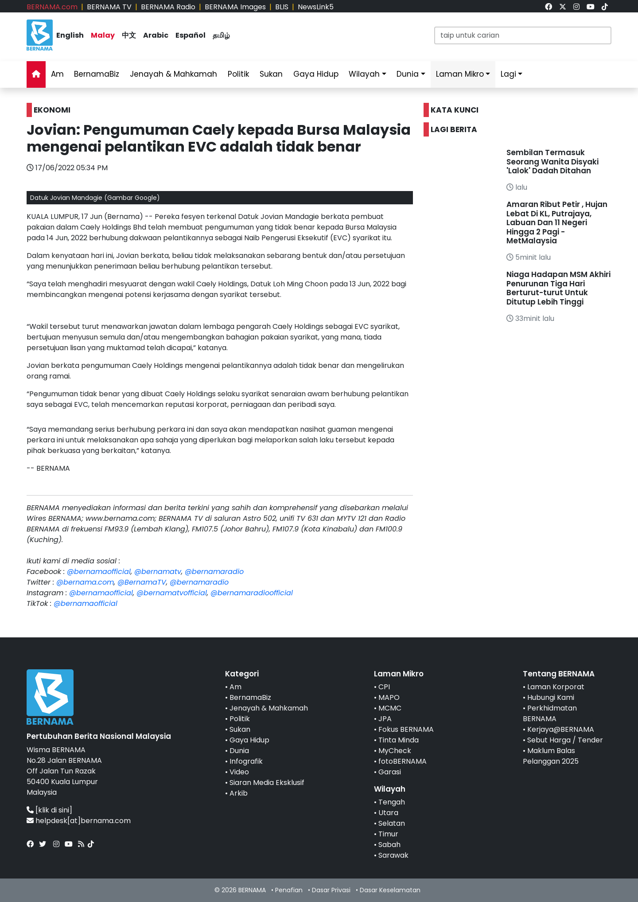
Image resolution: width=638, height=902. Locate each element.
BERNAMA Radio (168, 7)
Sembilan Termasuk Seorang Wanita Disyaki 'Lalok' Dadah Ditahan (552, 161)
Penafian (289, 890)
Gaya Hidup (315, 74)
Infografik (246, 761)
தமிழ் (221, 35)
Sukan (271, 74)
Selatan (391, 823)
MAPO (389, 697)
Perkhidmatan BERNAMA (550, 713)
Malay (103, 35)
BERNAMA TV (109, 7)
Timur (388, 834)
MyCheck (394, 751)
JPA (385, 719)
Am (57, 74)
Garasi (389, 772)
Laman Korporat (555, 687)
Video (239, 772)
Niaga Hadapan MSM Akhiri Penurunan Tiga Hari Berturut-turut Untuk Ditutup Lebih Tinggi (558, 288)
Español (190, 35)
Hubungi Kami (550, 697)
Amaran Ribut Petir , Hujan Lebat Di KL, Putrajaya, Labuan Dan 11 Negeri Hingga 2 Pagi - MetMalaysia (556, 222)
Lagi (508, 74)
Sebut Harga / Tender (565, 740)
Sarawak (393, 855)
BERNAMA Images (235, 7)
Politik (238, 74)
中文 (129, 35)
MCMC (389, 708)
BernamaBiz (96, 74)
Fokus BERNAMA (406, 729)
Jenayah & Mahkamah (173, 74)
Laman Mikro (460, 74)
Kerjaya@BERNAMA (560, 729)
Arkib (239, 793)
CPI (384, 687)
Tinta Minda (398, 740)
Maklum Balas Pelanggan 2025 (551, 756)
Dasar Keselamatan (390, 890)
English (70, 35)
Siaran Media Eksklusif (267, 782)
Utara (388, 813)
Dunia (408, 74)
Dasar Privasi (331, 890)
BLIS (281, 7)
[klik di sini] (53, 810)
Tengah (391, 802)
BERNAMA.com (52, 7)
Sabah (389, 845)
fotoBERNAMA (402, 761)
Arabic (155, 35)
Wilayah (364, 74)
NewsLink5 (316, 7)
